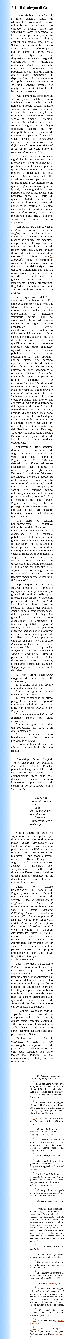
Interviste (41, 1249)
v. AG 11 (35, 1241)
